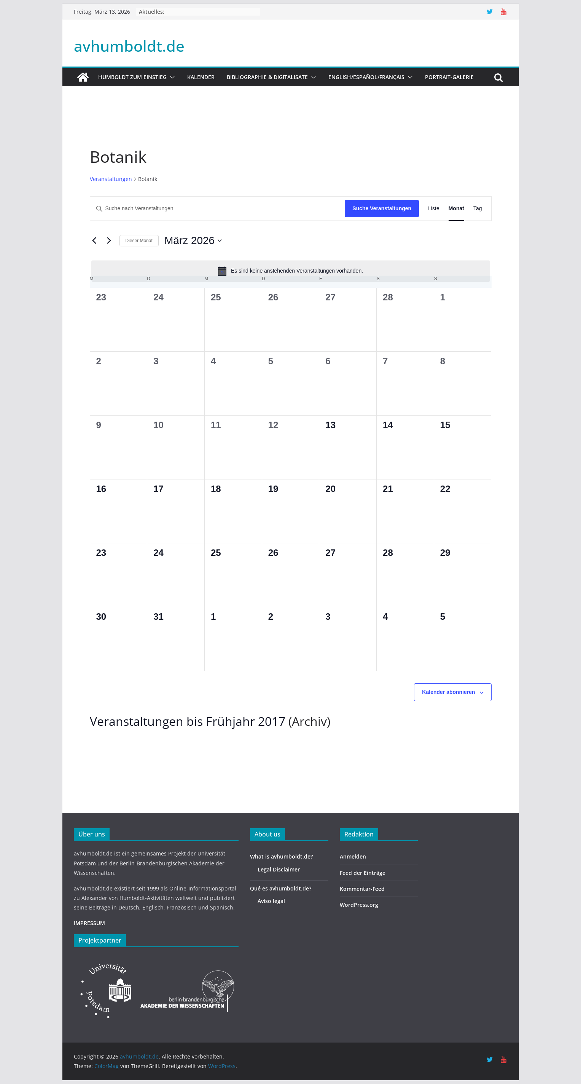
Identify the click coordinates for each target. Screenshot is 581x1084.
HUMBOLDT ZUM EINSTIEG (132, 77)
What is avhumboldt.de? (281, 856)
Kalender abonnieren (448, 692)
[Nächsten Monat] (109, 240)
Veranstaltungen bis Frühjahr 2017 (187, 721)
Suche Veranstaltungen (381, 208)
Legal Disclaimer (279, 869)
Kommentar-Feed (362, 888)
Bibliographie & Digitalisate (267, 77)
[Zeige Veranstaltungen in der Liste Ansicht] (433, 209)
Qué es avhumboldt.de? (280, 888)
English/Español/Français (366, 77)
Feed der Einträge (362, 872)
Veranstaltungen (111, 179)
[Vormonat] (94, 240)
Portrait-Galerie (449, 77)
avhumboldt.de (129, 45)
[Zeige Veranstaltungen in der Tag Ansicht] (477, 209)
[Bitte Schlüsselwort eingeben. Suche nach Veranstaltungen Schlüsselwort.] (217, 209)
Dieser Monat (139, 240)
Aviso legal (271, 901)
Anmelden (353, 856)
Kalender (201, 77)
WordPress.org (359, 904)
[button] (171, 77)
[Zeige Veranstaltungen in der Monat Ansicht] (456, 209)
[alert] (290, 271)
